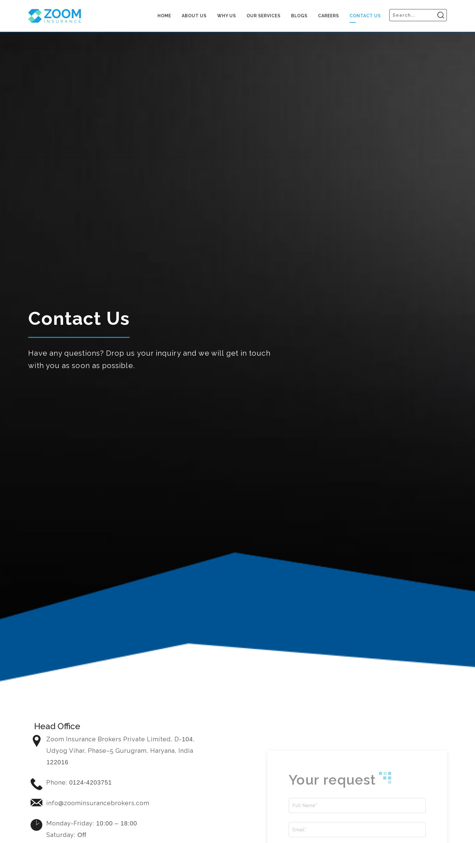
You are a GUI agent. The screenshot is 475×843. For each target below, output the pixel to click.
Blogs (299, 15)
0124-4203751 (90, 782)
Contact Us (365, 15)
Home (164, 15)
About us (194, 15)
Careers (328, 15)
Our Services (264, 15)
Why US (226, 15)
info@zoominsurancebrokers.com (97, 803)
